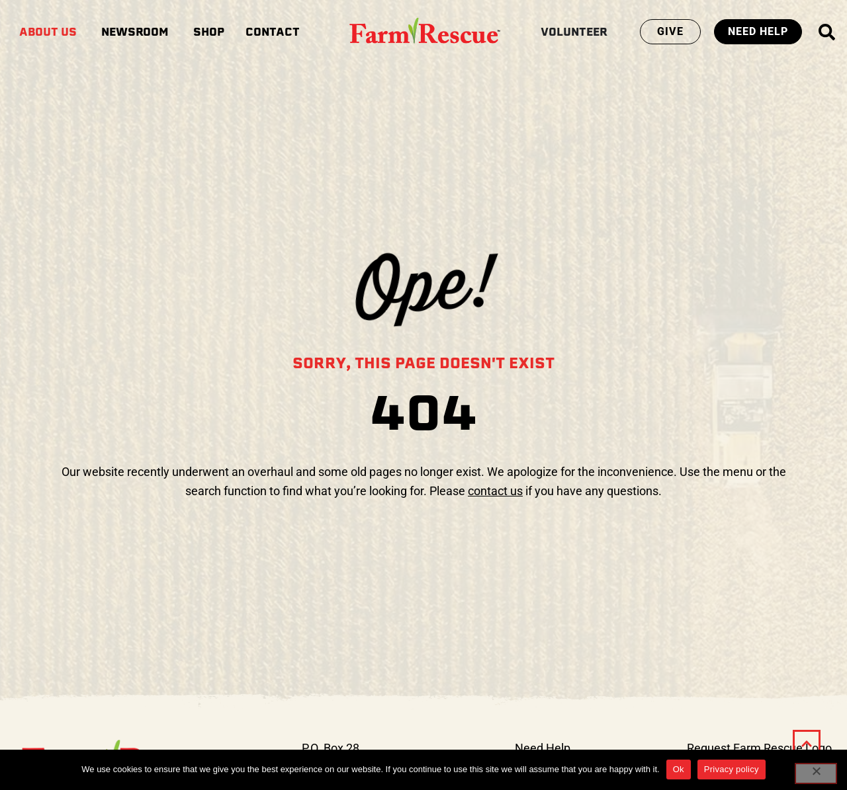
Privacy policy (731, 769)
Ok (678, 769)
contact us (495, 491)
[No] (816, 773)
